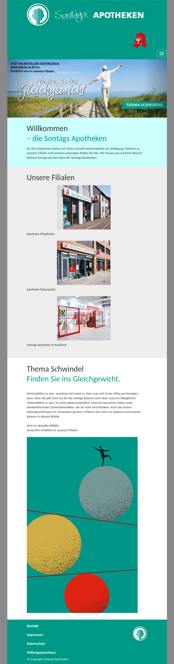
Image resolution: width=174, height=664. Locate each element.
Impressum (35, 635)
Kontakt (33, 626)
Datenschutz (36, 643)
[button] (19, 88)
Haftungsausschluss (41, 652)
